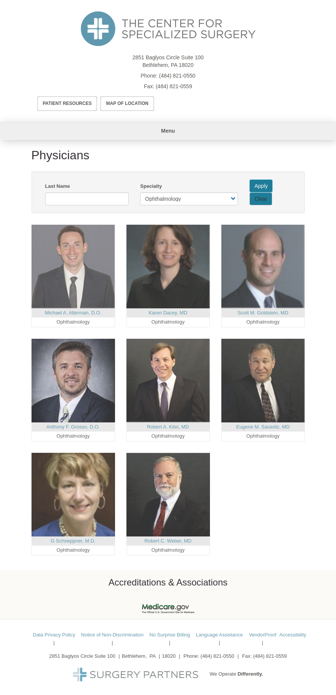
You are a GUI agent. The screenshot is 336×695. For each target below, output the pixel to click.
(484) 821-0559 (174, 86)
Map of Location (127, 103)
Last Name (57, 186)
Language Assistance (219, 635)
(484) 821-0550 (177, 76)
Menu (168, 131)
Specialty (151, 186)
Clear (260, 199)
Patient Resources (67, 103)
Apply (261, 186)
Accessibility (292, 635)
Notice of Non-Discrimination (112, 635)
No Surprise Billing (170, 635)
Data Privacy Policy (54, 635)
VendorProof (262, 635)
